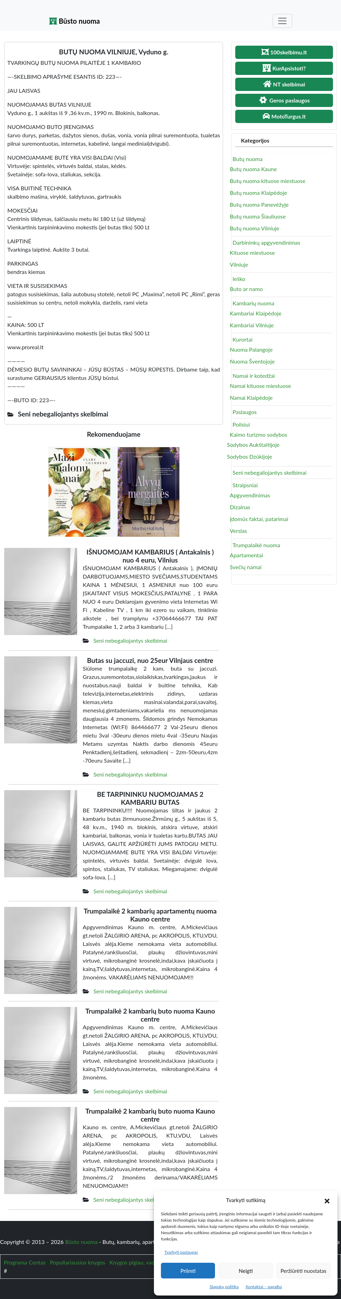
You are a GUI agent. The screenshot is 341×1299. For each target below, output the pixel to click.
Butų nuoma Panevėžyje (259, 204)
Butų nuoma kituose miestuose (267, 180)
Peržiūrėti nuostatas (303, 1271)
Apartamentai (246, 555)
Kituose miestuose (252, 252)
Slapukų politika (223, 1286)
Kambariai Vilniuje (252, 325)
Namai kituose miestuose (260, 385)
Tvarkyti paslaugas (181, 1252)
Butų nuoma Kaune (253, 169)
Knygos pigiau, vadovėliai (139, 1262)
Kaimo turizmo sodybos (258, 434)
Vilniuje (239, 264)
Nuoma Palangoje (251, 349)
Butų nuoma (247, 158)
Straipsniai (245, 485)
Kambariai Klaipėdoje (255, 313)
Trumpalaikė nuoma (256, 545)
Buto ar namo (246, 288)
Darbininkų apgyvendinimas (266, 242)
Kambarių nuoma (253, 303)
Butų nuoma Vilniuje (254, 228)
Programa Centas (25, 1262)
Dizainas (240, 507)
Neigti (246, 1271)
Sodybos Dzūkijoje (249, 456)
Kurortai (242, 339)
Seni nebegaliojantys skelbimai (130, 640)
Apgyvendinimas (250, 495)
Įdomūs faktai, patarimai (259, 518)
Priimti (187, 1271)
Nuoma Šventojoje (252, 361)
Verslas (238, 530)
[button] (327, 1200)
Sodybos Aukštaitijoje (253, 444)
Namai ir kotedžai (253, 375)
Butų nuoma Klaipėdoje (258, 192)
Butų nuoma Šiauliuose (258, 216)
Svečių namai (245, 567)
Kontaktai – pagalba (264, 1286)
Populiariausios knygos (77, 1262)
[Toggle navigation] (282, 21)
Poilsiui (241, 424)
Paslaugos (244, 411)
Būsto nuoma (74, 21)
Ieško (238, 278)
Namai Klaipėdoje (251, 397)
